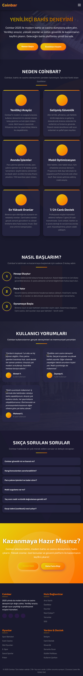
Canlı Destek (49, 641)
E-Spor (5, 649)
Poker (4, 658)
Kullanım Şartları (50, 658)
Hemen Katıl (28, 566)
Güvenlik (47, 645)
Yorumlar (47, 617)
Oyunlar (47, 609)
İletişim (47, 637)
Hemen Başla (27, 46)
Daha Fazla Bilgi (52, 566)
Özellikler (47, 605)
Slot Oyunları (7, 645)
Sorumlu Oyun (50, 649)
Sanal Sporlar (7, 653)
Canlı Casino (7, 641)
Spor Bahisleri (8, 637)
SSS (45, 621)
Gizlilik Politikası (50, 653)
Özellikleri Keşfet (53, 46)
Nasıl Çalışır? (49, 613)
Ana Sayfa (48, 601)
